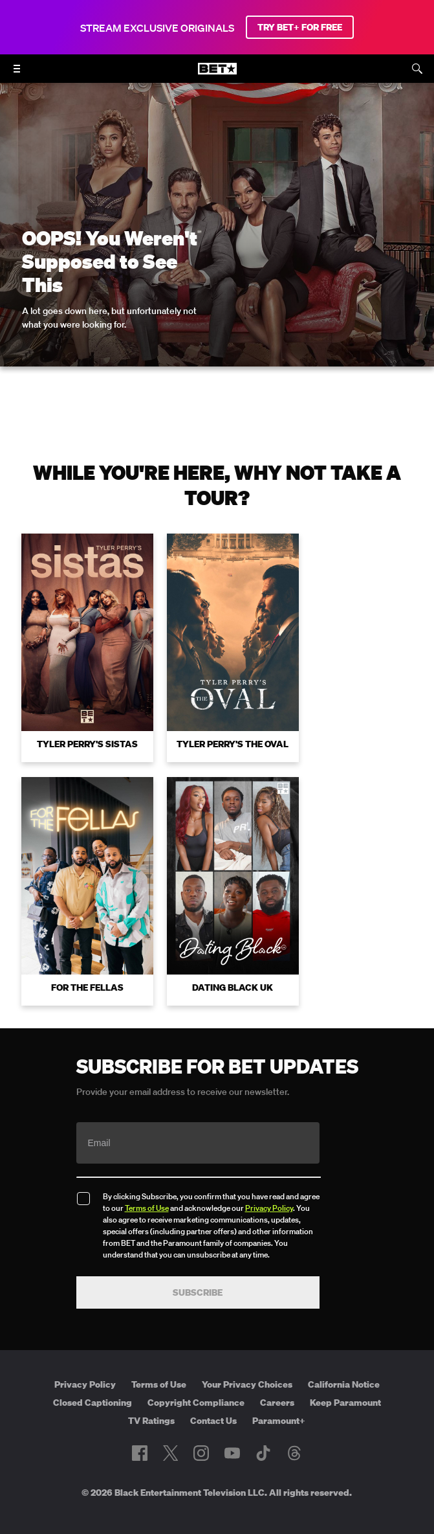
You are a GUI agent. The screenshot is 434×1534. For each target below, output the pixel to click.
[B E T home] (217, 74)
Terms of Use (147, 1184)
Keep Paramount (345, 1379)
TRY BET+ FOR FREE (299, 27)
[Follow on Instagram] (201, 1430)
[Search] (417, 68)
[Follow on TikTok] (263, 1430)
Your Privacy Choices (247, 1361)
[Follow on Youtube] (232, 1430)
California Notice (344, 1361)
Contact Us (213, 1397)
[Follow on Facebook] (139, 1430)
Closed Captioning (92, 1379)
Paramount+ (278, 1397)
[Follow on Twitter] (170, 1430)
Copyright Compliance (195, 1379)
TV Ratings (151, 1397)
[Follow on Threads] (294, 1430)
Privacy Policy (269, 1184)
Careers (277, 1379)
